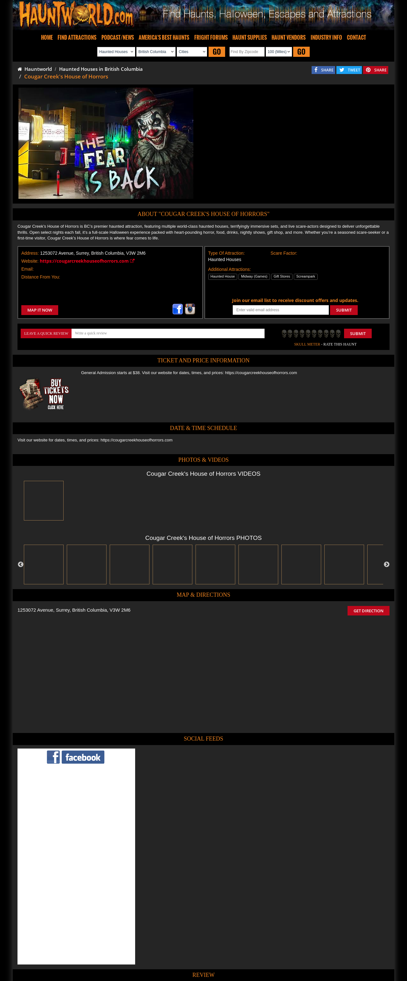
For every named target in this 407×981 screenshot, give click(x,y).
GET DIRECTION (368, 611)
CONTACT (356, 37)
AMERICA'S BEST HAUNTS (164, 37)
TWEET (354, 70)
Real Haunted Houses (272, 957)
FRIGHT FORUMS (211, 37)
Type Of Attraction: (226, 253)
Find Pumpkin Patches (194, 957)
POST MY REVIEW (168, 914)
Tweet (188, 942)
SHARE (327, 70)
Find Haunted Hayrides (149, 957)
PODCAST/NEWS (117, 37)
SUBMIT (344, 310)
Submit (358, 333)
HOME (47, 37)
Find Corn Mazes (233, 957)
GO (217, 52)
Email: (27, 269)
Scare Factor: (284, 253)
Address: (30, 253)
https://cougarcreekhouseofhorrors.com (87, 261)
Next (386, 564)
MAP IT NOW (39, 310)
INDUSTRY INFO (326, 37)
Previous (20, 564)
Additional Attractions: (229, 269)
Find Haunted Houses (104, 957)
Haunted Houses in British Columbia (101, 69)
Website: (29, 261)
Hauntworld (34, 69)
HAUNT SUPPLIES (249, 37)
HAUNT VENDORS (289, 37)
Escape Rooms (309, 957)
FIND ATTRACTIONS (77, 37)
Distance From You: (40, 276)
